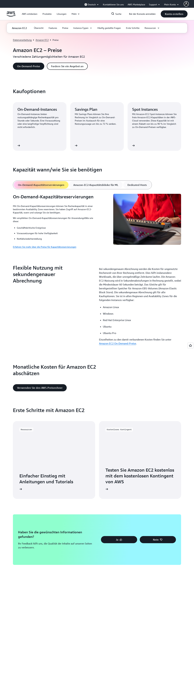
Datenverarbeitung (22, 40)
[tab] (41, 184)
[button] (29, 14)
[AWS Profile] (186, 3)
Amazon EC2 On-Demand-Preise (117, 343)
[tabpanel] (97, 221)
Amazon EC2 (42, 40)
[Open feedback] (190, 345)
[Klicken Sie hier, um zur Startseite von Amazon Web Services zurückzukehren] (10, 15)
